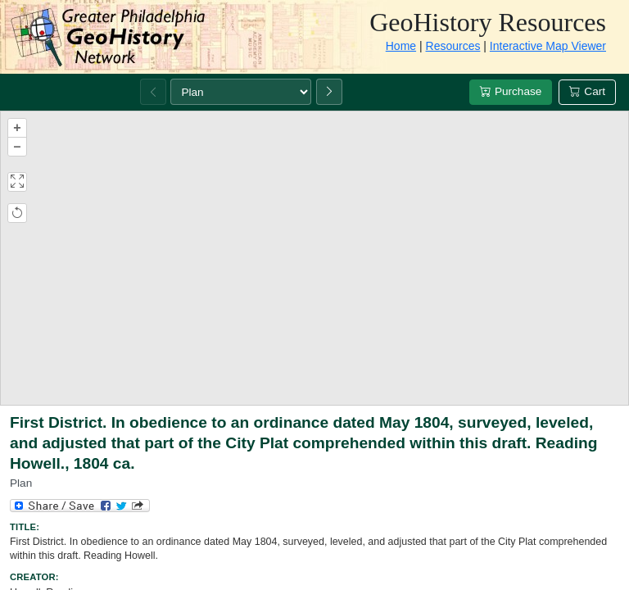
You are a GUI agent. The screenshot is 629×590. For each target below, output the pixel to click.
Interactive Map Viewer (548, 45)
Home (401, 45)
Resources (453, 45)
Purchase (510, 91)
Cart (587, 91)
